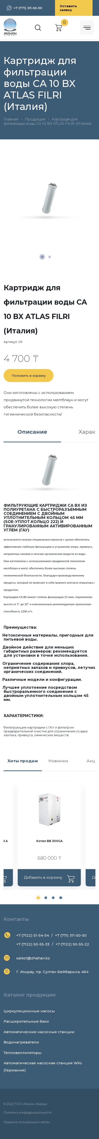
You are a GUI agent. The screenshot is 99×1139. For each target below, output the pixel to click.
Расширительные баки (26, 1021)
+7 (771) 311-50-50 (28, 8)
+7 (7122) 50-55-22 (72, 944)
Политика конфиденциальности (27, 1112)
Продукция (35, 119)
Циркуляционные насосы (29, 1011)
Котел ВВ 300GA (49, 841)
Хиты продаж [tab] (22, 760)
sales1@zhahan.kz (33, 958)
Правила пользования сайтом (27, 1122)
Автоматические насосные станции (39, 1032)
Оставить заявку (68, 8)
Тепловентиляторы (23, 1052)
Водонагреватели (21, 1042)
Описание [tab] (32, 432)
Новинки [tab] (58, 760)
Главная (11, 119)
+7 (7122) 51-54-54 (32, 935)
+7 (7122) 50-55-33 (33, 944)
